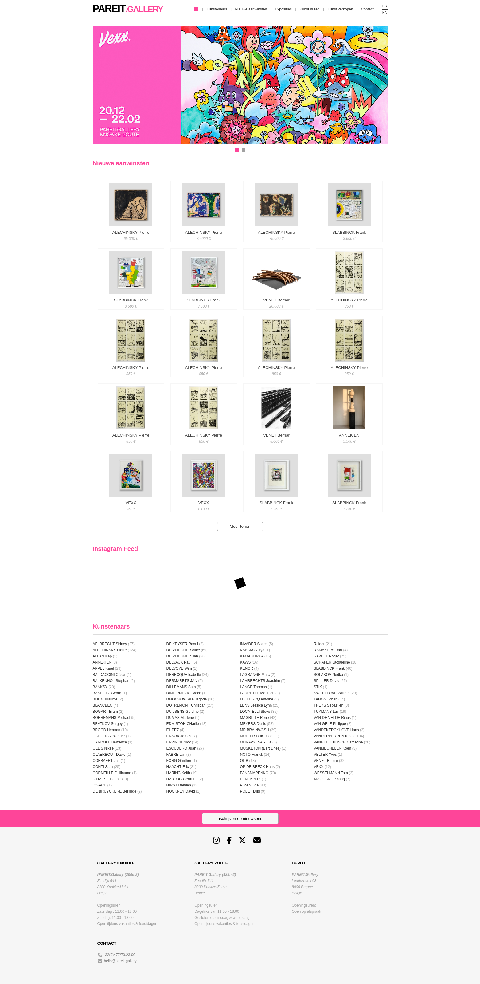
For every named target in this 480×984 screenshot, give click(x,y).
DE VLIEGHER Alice (183, 650)
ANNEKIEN (102, 662)
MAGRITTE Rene (254, 717)
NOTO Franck (251, 754)
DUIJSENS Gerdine (182, 711)
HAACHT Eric (177, 767)
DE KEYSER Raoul (182, 644)
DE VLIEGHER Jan (182, 656)
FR (384, 6)
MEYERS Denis (253, 724)
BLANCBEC (103, 705)
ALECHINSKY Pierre (110, 650)
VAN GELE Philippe (330, 724)
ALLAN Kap (102, 656)
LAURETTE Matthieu (257, 693)
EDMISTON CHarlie (182, 724)
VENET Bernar (326, 761)
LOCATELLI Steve (255, 711)
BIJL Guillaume (105, 699)
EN (385, 12)
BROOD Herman (106, 730)
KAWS (245, 662)
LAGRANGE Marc (255, 674)
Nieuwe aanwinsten (251, 9)
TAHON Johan (326, 699)
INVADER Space (254, 644)
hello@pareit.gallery (120, 961)
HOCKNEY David (180, 791)
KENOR (246, 668)
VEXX (319, 767)
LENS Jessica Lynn (256, 705)
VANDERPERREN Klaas (334, 736)
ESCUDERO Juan (181, 748)
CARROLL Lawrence (110, 742)
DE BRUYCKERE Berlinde (114, 791)
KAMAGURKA (251, 656)
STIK (318, 687)
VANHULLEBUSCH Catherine (338, 742)
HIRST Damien (178, 785)
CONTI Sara (103, 767)
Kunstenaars (216, 9)
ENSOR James (178, 736)
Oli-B (244, 761)
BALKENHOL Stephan (111, 681)
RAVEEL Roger (326, 656)
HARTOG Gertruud (182, 779)
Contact (367, 9)
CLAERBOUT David (109, 754)
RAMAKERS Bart (328, 650)
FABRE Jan (175, 754)
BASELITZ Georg (107, 693)
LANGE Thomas (253, 687)
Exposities (283, 9)
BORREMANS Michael (111, 717)
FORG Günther (178, 761)
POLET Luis (250, 791)
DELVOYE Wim (179, 668)
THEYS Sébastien (329, 705)
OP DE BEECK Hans (257, 767)
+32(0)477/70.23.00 (119, 955)
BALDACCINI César (109, 674)
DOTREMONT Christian (186, 705)
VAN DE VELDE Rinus (332, 717)
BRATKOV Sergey (108, 724)
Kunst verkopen (340, 9)
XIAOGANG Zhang (329, 779)
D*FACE (100, 785)
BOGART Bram (105, 711)
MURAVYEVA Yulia (255, 742)
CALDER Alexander (109, 736)
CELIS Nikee (103, 748)
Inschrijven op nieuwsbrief (240, 818)
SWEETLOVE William (332, 693)
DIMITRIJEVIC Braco (183, 693)
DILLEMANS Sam (181, 687)
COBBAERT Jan (106, 761)
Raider (319, 644)
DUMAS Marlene (180, 717)
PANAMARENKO (254, 773)
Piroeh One (249, 785)
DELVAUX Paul (179, 662)
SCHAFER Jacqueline (332, 662)
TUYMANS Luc (326, 711)
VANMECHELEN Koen (332, 748)
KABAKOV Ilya (252, 650)
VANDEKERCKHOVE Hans (336, 730)
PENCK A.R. (250, 779)
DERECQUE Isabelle (183, 674)
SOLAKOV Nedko (328, 674)
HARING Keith (178, 773)
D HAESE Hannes (108, 779)
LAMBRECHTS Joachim (260, 681)
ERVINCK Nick (178, 742)
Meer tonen (240, 526)
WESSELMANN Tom (331, 773)
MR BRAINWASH (254, 730)
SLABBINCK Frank (329, 668)
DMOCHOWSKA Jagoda (186, 699)
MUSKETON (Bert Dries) (260, 748)
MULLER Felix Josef (257, 736)
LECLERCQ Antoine (256, 699)
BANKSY (100, 687)
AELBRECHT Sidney (110, 644)
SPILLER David (326, 681)
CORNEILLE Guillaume (112, 773)
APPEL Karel (103, 668)
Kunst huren (310, 9)
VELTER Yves (325, 754)
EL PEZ (172, 730)
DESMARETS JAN (181, 681)
